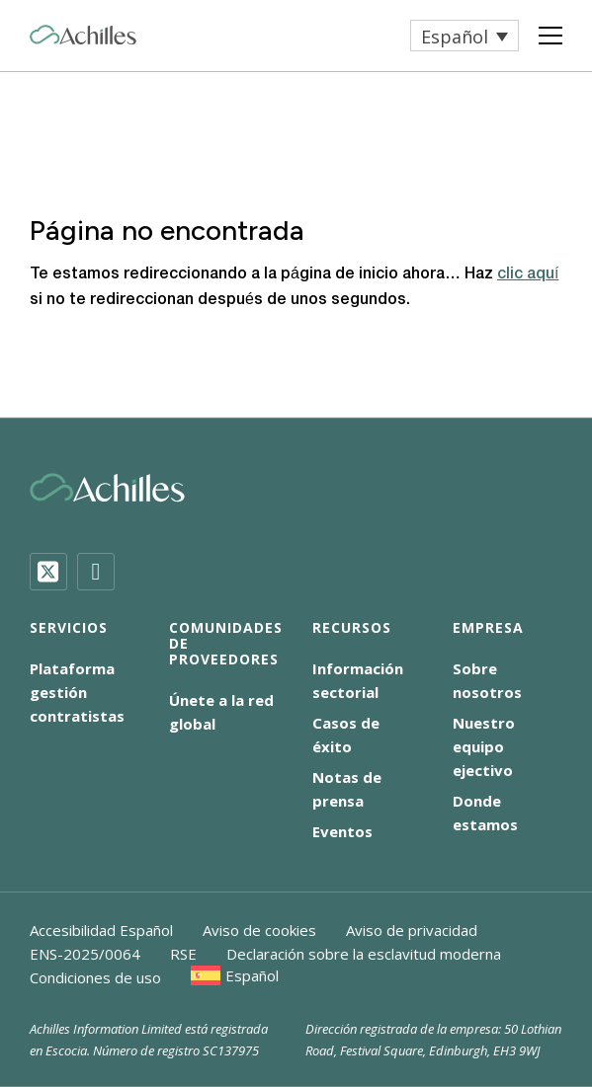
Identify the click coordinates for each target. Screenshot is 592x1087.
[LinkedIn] (96, 571)
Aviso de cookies (259, 930)
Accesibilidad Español (101, 930)
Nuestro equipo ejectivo (484, 746)
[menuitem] (464, 35)
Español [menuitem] (454, 36)
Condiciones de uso (95, 977)
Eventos (342, 831)
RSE (183, 954)
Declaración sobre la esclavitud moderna (363, 954)
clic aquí (527, 274)
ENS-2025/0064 (85, 954)
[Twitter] (48, 571)
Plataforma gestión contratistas (77, 692)
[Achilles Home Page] (83, 35)
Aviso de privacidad (411, 930)
